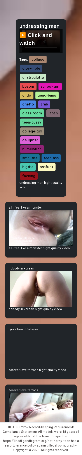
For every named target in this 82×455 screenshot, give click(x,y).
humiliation (32, 149)
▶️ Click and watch (35, 39)
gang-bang (47, 95)
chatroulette (33, 77)
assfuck (46, 167)
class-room (32, 113)
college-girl (32, 131)
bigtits (27, 167)
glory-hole (31, 68)
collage (37, 59)
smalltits (29, 158)
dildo (26, 95)
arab (44, 104)
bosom (28, 86)
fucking (28, 176)
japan (53, 113)
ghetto (28, 104)
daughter (30, 140)
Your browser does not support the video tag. (41, 228)
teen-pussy (31, 122)
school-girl (50, 86)
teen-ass (51, 158)
